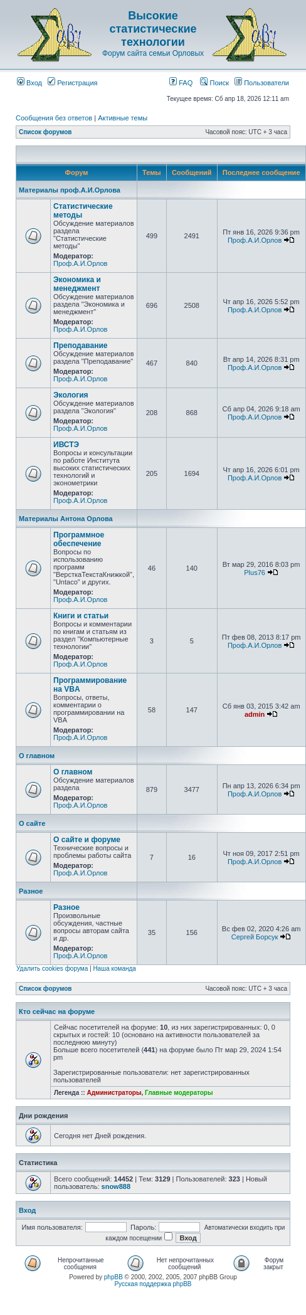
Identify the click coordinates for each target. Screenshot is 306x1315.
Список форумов (45, 132)
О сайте (32, 823)
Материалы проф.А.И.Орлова (69, 190)
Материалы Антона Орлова (66, 518)
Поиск (214, 83)
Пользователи (262, 83)
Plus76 (254, 572)
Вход (29, 83)
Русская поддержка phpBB (152, 1284)
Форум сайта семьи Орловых (153, 53)
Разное (31, 891)
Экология (70, 395)
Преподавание (80, 345)
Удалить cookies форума (52, 968)
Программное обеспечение (78, 539)
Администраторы (114, 1092)
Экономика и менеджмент (77, 284)
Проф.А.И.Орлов (80, 263)
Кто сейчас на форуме (57, 1011)
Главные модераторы (179, 1092)
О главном (37, 755)
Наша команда (114, 968)
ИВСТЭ (66, 444)
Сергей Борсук (254, 937)
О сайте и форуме (86, 839)
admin (255, 714)
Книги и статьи (80, 615)
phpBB (113, 1277)
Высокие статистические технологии (153, 28)
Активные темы (122, 118)
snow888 (116, 1186)
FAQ (181, 83)
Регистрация (72, 83)
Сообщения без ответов (54, 118)
